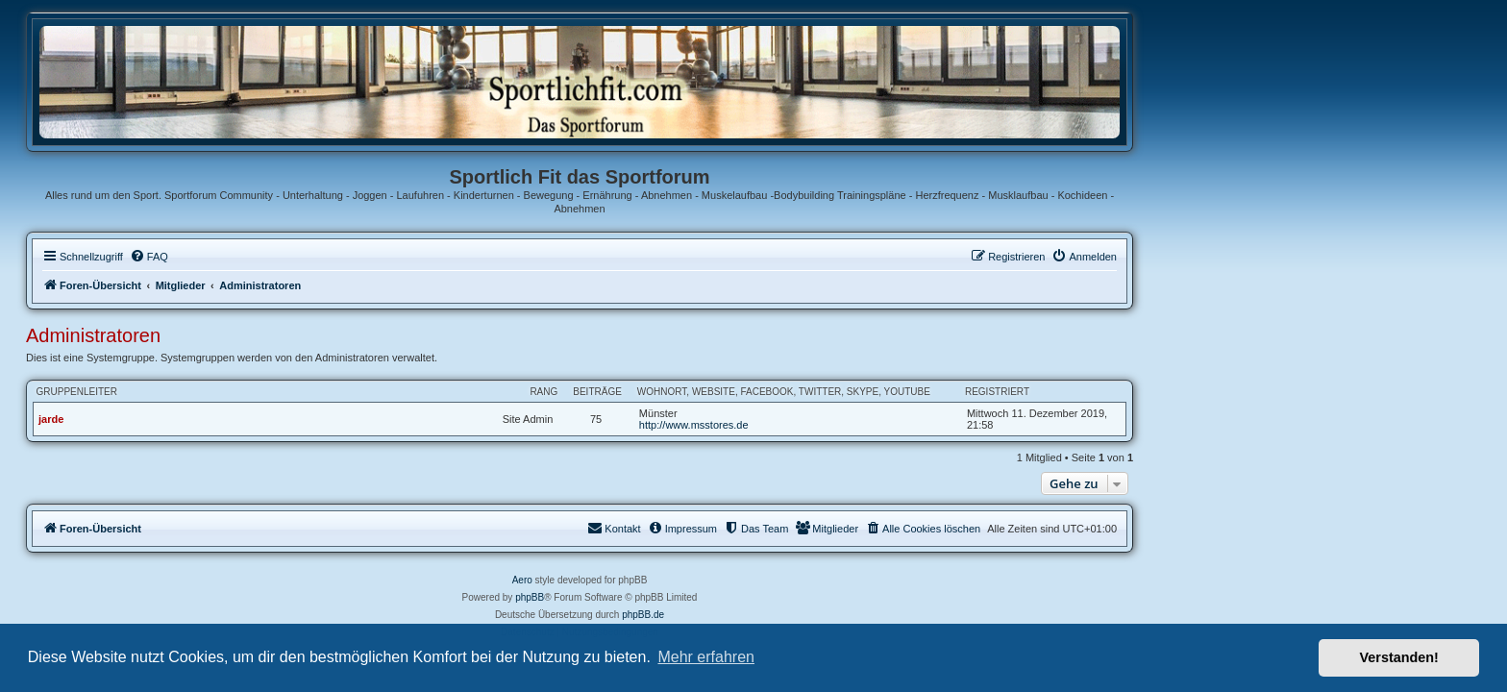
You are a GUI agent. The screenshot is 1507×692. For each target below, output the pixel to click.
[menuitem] (323, 256)
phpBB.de (817, 614)
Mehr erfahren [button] (705, 657)
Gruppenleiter (250, 391)
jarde (224, 419)
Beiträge (771, 391)
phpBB (703, 597)
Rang (717, 391)
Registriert (1171, 391)
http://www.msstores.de (868, 425)
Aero (696, 580)
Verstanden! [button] (1399, 657)
